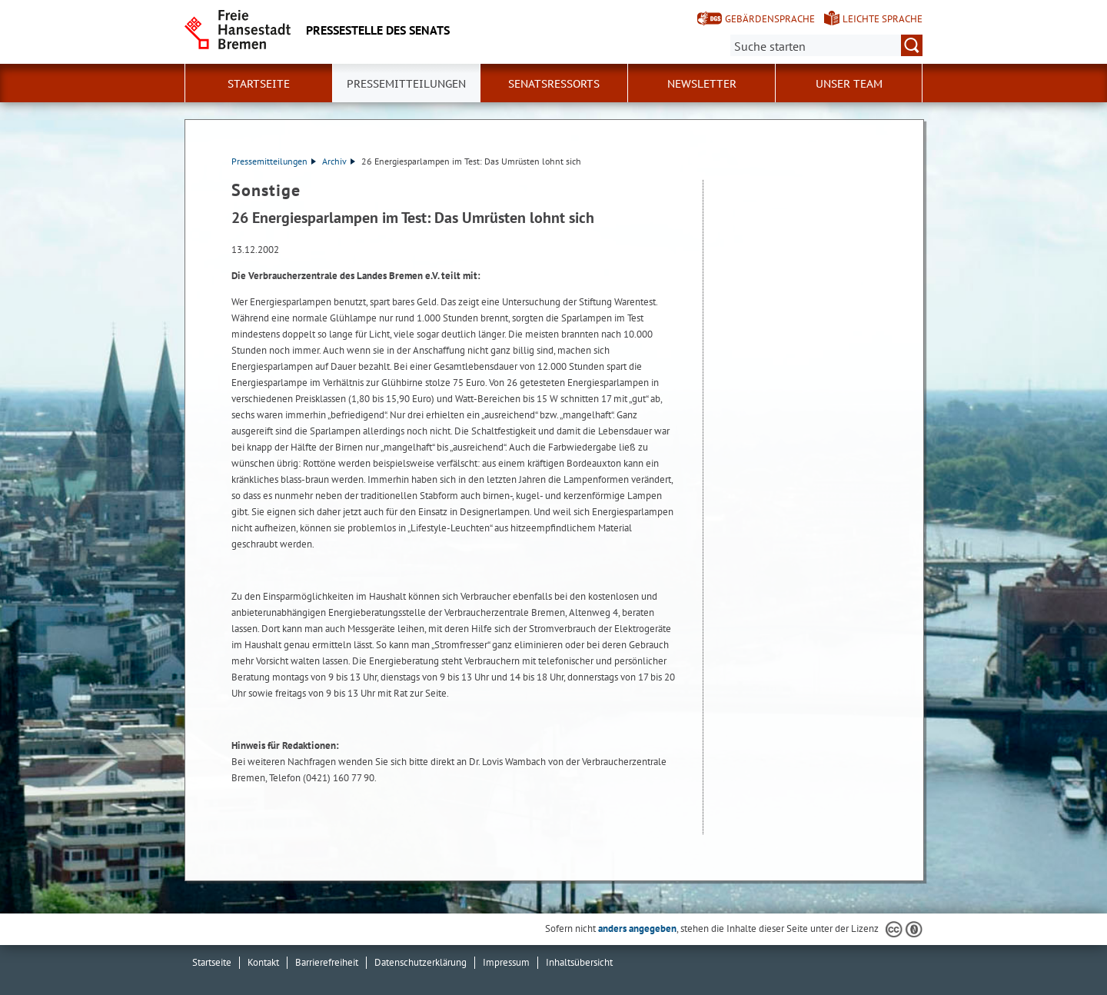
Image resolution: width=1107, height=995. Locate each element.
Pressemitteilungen (273, 161)
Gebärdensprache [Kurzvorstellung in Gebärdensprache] (770, 18)
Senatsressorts (554, 84)
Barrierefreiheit (326, 962)
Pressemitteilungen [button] (406, 84)
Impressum (506, 962)
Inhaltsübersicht (579, 962)
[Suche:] (826, 45)
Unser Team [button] (849, 84)
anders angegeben (637, 928)
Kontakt (263, 962)
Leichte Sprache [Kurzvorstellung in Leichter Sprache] (882, 18)
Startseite (259, 84)
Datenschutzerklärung (420, 962)
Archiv (338, 161)
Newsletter (701, 84)
